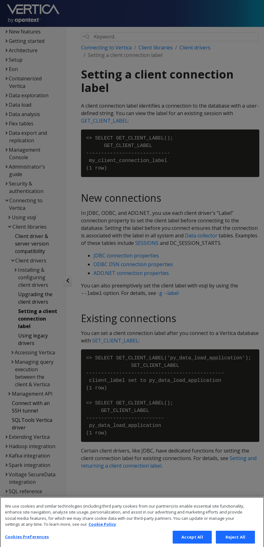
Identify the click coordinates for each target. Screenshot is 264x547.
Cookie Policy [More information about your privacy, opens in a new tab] (102, 531)
